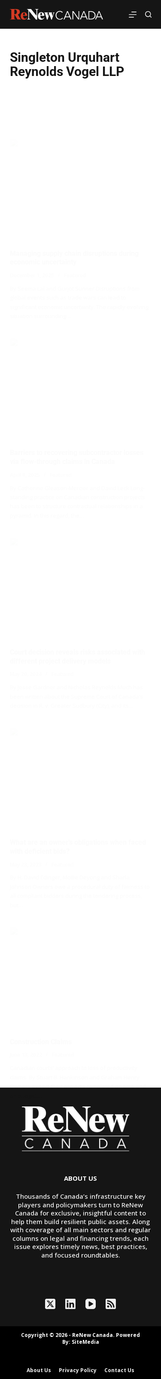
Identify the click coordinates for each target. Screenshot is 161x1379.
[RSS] (111, 1304)
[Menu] (133, 14)
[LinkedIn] (70, 1304)
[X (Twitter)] (50, 1304)
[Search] (148, 14)
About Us (39, 1370)
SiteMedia (85, 1342)
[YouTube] (90, 1304)
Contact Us (119, 1370)
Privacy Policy (78, 1370)
